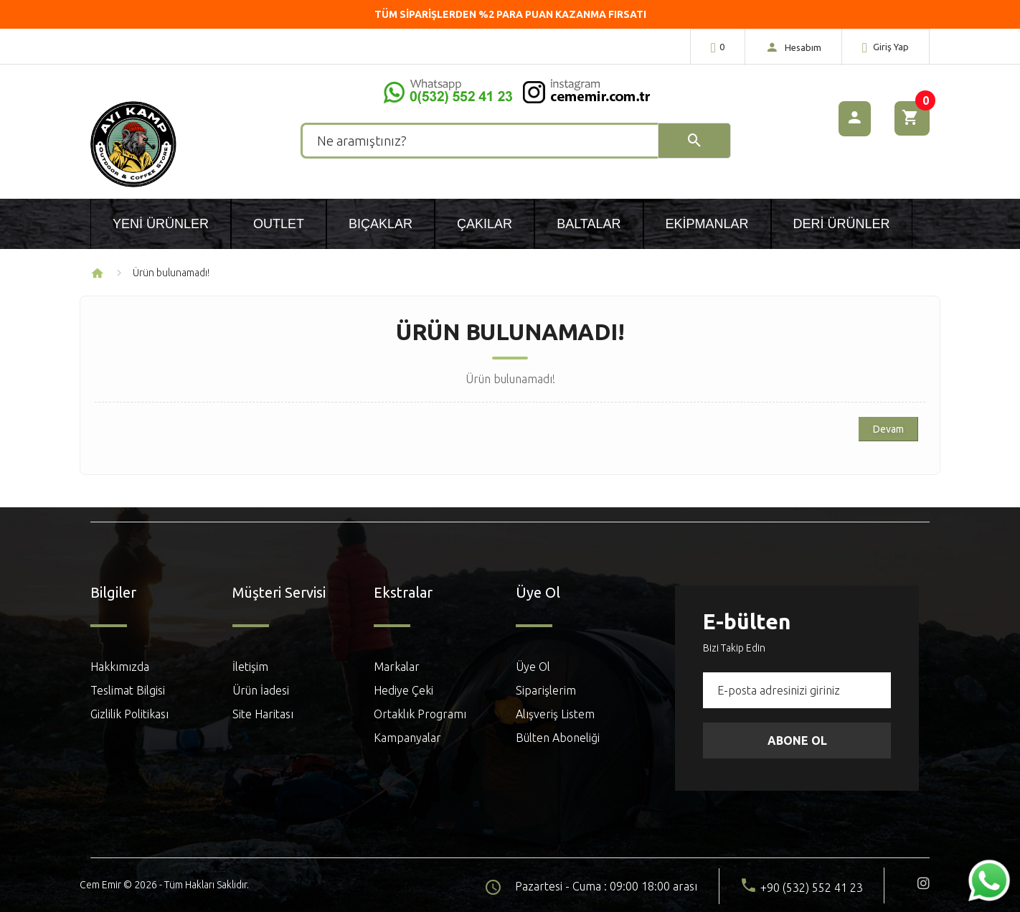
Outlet (278, 224)
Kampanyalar (407, 737)
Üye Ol (533, 666)
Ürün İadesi (260, 690)
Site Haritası (262, 713)
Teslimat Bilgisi (127, 690)
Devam (888, 429)
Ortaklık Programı (420, 713)
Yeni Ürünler (161, 224)
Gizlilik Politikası (129, 713)
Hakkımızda (119, 666)
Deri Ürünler (841, 224)
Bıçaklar (380, 224)
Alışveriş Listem (555, 713)
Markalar (397, 666)
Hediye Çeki (403, 690)
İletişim (250, 666)
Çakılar (484, 224)
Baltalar (588, 224)
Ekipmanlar (707, 224)
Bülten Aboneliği (558, 737)
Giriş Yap (885, 47)
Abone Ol (797, 740)
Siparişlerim (546, 690)
